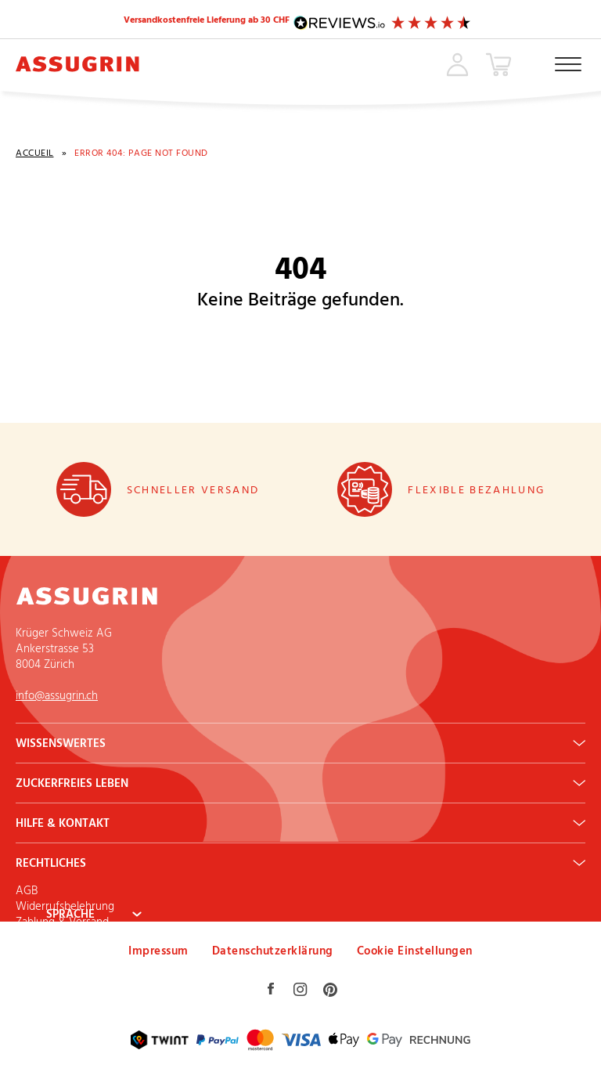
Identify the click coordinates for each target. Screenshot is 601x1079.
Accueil (35, 155)
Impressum (158, 952)
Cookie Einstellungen (415, 952)
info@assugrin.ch (57, 696)
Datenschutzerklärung (272, 952)
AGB (27, 891)
